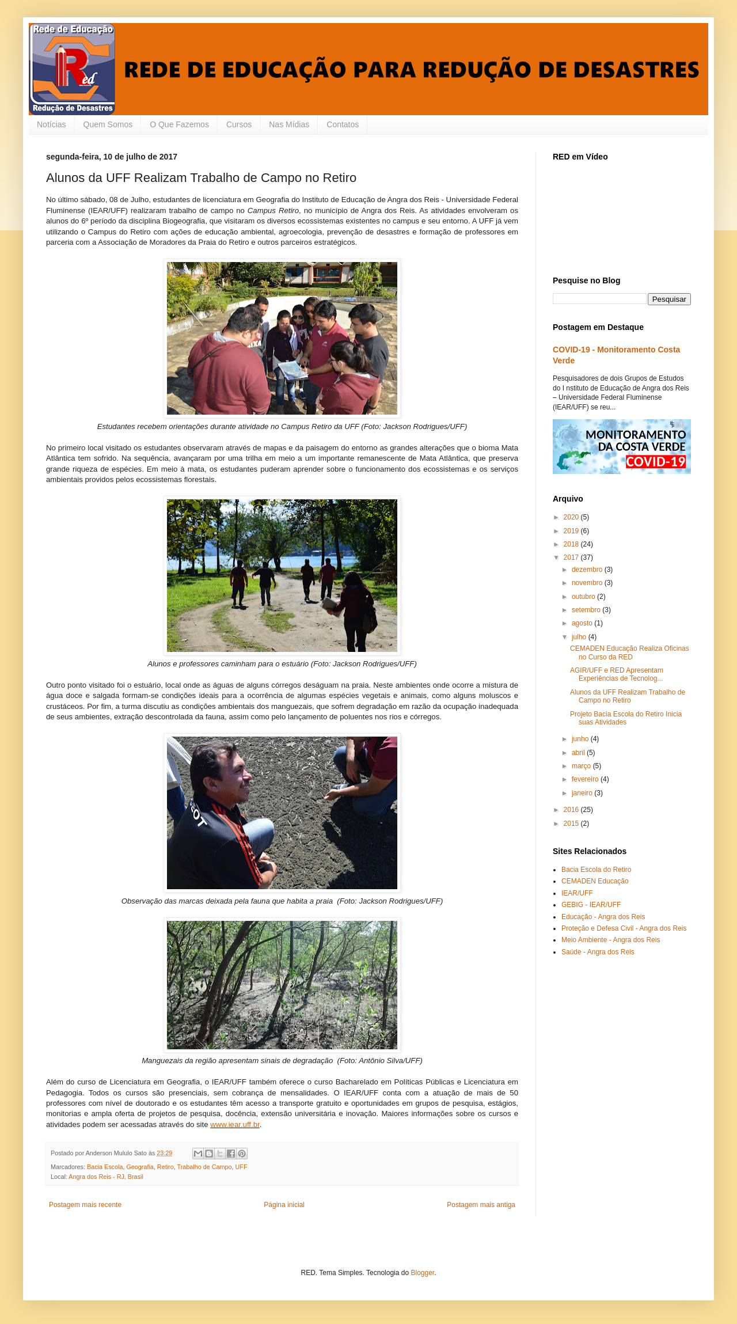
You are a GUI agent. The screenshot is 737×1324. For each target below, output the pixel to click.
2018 (572, 544)
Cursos (239, 124)
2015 (572, 824)
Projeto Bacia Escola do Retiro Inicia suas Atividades (626, 718)
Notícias (51, 124)
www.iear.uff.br (235, 1124)
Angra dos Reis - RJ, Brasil (106, 1176)
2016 (572, 810)
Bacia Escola (105, 1166)
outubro (584, 597)
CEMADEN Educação (595, 881)
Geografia (139, 1166)
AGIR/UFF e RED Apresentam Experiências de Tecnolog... (616, 674)
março (582, 766)
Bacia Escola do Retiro (596, 870)
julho (580, 637)
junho (581, 739)
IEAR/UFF (577, 893)
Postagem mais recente (85, 1205)
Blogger (422, 1273)
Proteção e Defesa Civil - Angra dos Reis (623, 928)
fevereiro (586, 779)
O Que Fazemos (179, 124)
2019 (572, 531)
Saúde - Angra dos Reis (598, 952)
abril (579, 753)
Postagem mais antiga (481, 1205)
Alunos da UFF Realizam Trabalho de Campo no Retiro (627, 696)
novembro (588, 583)
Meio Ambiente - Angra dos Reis (610, 940)
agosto (583, 623)
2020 (572, 517)
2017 (572, 557)
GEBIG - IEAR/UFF (591, 905)
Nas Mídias (289, 124)
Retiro (165, 1166)
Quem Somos (108, 124)
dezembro (588, 570)
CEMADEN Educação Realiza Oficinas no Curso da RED (629, 652)
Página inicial (284, 1205)
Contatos (342, 124)
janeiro (583, 793)
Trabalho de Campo (204, 1166)
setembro (587, 610)
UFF (241, 1166)
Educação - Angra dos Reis (603, 917)
